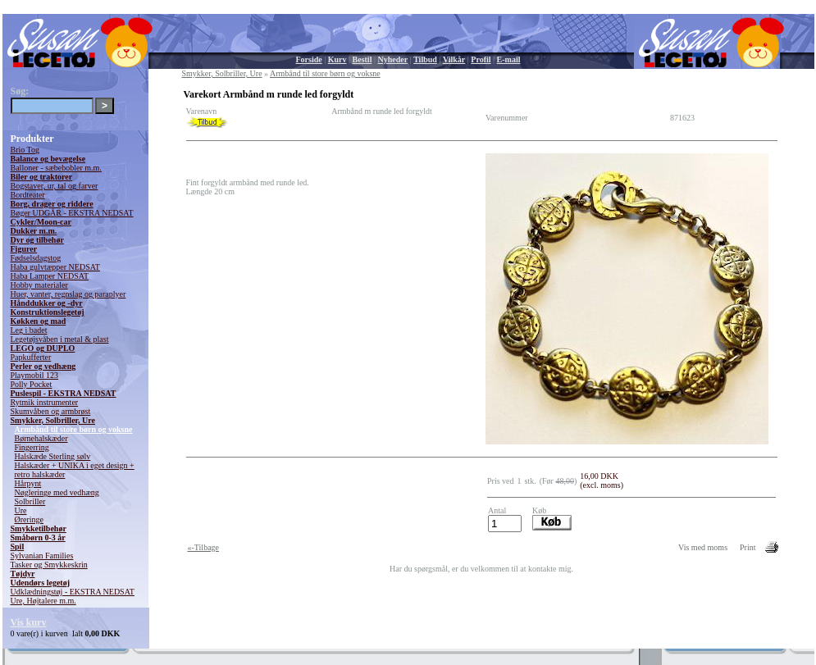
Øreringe (29, 519)
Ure (21, 510)
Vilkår (454, 59)
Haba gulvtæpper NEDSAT (55, 266)
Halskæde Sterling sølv (53, 456)
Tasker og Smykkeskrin (49, 564)
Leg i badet (29, 330)
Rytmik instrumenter (45, 402)
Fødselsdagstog (36, 257)
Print (747, 547)
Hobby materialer (39, 284)
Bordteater (28, 194)
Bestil (362, 59)
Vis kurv (29, 622)
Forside (309, 59)
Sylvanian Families (42, 555)
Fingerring (32, 447)
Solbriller (30, 501)
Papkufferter (31, 357)
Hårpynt (28, 483)
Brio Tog (25, 149)
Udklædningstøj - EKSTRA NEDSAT (72, 591)
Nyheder (392, 59)
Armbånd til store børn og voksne (74, 429)
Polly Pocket (31, 384)
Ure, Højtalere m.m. (43, 600)
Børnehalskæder (41, 438)
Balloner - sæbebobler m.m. (56, 167)
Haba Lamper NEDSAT (50, 275)
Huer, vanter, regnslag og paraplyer (68, 293)
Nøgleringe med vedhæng (57, 492)
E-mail (509, 59)
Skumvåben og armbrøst (51, 411)
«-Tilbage (204, 547)
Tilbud (425, 59)
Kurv (337, 59)
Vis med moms (702, 547)
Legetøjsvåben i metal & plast (60, 339)
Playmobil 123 (35, 375)
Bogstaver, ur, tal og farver (54, 185)
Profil (480, 59)
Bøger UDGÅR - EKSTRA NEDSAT (72, 212)
